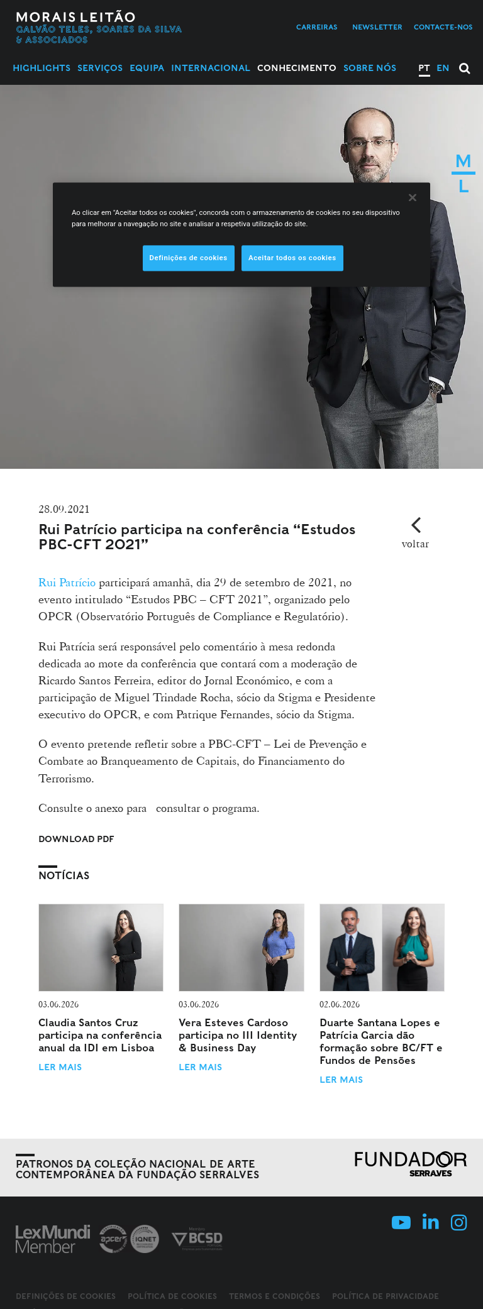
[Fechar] (412, 198)
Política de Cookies (172, 1296)
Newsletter (377, 27)
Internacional (210, 68)
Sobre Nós (369, 68)
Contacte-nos (443, 27)
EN (443, 68)
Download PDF (76, 839)
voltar (415, 543)
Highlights (41, 68)
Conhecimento (296, 68)
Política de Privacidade (385, 1296)
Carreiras (317, 27)
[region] (241, 235)
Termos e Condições (274, 1296)
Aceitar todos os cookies (292, 257)
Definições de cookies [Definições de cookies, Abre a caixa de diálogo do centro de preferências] (189, 257)
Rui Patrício (68, 582)
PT (424, 68)
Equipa (147, 68)
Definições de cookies (66, 1296)
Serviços (100, 68)
